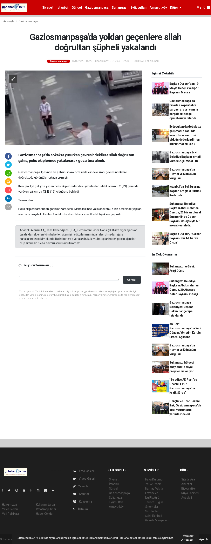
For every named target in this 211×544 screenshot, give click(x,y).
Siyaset (47, 7)
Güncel (77, 7)
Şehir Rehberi (153, 515)
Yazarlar (81, 486)
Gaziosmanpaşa (97, 7)
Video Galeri (84, 478)
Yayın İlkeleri (10, 509)
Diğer (174, 7)
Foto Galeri (83, 471)
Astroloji (186, 497)
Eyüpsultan (138, 7)
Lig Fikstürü (152, 497)
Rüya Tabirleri (189, 493)
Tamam (187, 540)
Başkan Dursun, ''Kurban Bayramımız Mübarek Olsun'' (185, 238)
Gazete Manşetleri (157, 520)
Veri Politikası (10, 513)
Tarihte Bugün (154, 502)
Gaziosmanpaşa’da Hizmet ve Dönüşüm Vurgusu (182, 174)
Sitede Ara (188, 479)
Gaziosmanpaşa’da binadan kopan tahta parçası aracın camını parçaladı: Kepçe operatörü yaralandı (183, 109)
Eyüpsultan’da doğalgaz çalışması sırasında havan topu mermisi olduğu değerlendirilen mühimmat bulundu (185, 135)
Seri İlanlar (152, 511)
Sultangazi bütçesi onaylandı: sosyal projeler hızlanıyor (181, 367)
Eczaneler (151, 493)
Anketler (186, 484)
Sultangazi (119, 7)
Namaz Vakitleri (155, 488)
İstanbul (62, 7)
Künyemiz (82, 501)
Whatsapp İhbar (46, 509)
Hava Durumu (154, 479)
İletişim (80, 509)
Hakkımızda (9, 504)
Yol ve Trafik (153, 484)
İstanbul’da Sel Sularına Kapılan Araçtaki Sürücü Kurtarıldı (185, 191)
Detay (188, 535)
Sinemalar (151, 506)
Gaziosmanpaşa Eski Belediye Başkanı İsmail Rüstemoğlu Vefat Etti (185, 157)
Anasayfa (9, 21)
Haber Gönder (45, 513)
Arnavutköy (158, 7)
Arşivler (81, 494)
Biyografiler (188, 488)
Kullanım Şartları (46, 504)
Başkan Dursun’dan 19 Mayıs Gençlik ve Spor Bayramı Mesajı (184, 88)
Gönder (131, 279)
